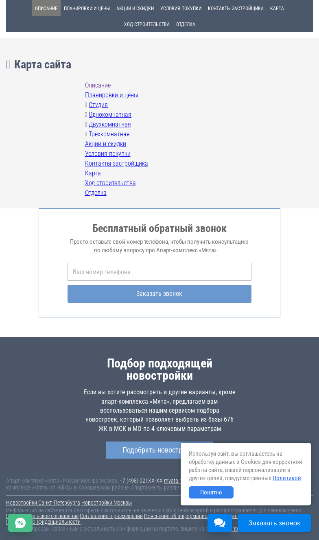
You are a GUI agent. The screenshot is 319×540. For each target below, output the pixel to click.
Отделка (185, 24)
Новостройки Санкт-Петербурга (43, 502)
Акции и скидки (135, 8)
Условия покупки (180, 8)
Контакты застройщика (236, 8)
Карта (277, 8)
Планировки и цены (87, 8)
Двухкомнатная (110, 124)
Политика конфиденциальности (43, 521)
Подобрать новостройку (159, 450)
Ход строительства (147, 24)
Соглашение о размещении (111, 516)
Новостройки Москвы (106, 502)
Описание (46, 8)
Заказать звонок (159, 293)
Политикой (287, 478)
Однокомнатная (110, 114)
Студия (98, 105)
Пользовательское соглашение (42, 516)
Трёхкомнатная (109, 134)
